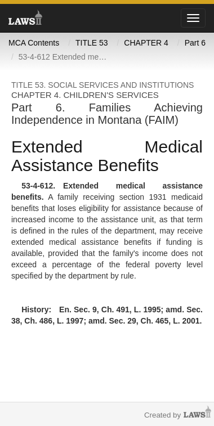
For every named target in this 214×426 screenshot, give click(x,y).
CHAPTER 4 (146, 42)
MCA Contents (33, 42)
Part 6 (195, 42)
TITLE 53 (91, 42)
